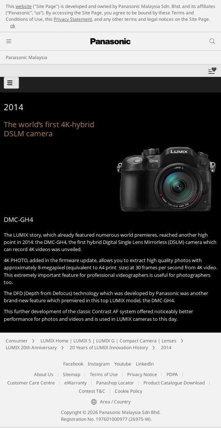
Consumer (17, 340)
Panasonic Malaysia (26, 57)
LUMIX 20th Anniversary (31, 347)
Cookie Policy (128, 391)
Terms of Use (104, 374)
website (24, 6)
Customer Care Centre (31, 383)
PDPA (172, 374)
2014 (166, 347)
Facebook (73, 364)
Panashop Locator (115, 383)
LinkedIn (145, 364)
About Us (43, 374)
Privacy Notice (142, 374)
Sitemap (71, 374)
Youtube (122, 364)
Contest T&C (92, 391)
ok (12, 25)
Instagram (99, 364)
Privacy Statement (73, 19)
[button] (11, 83)
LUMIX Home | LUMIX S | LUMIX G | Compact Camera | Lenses (108, 340)
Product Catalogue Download (174, 383)
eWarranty (75, 383)
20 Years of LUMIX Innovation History (109, 347)
